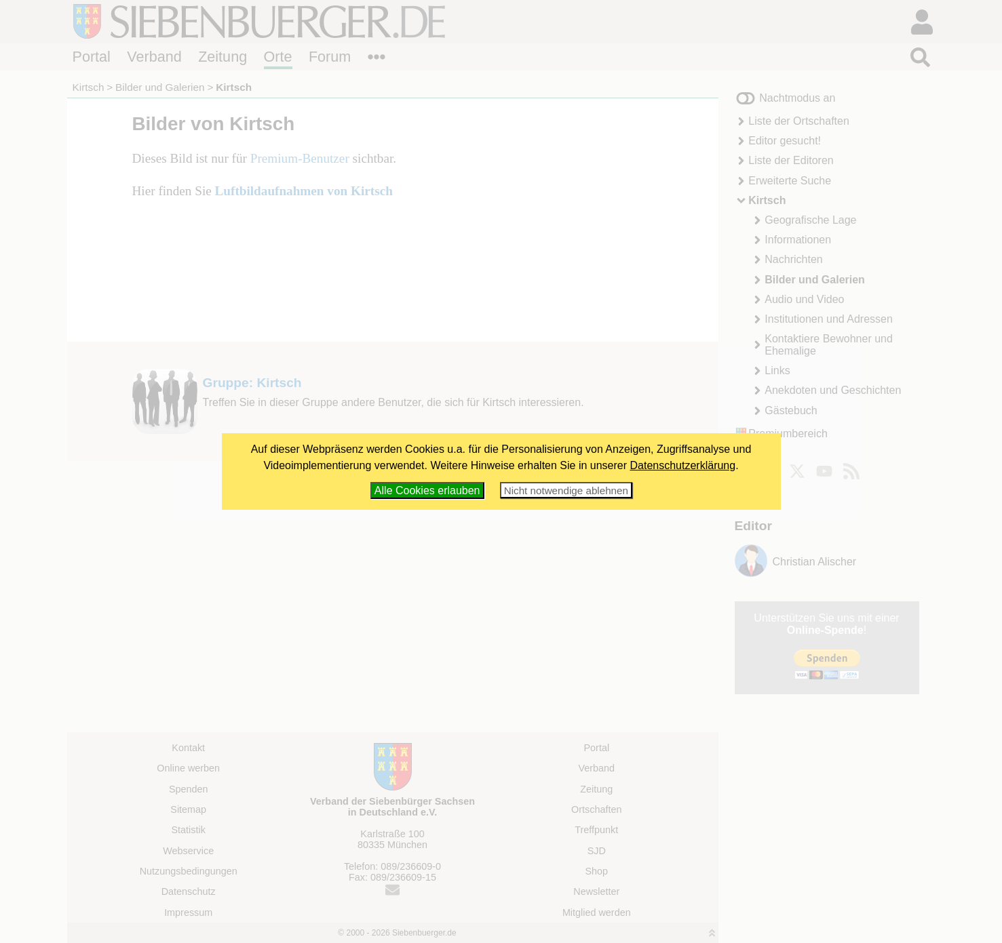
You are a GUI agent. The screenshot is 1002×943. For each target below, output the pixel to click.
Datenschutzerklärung (683, 465)
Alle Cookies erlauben (427, 490)
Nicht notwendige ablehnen (566, 490)
